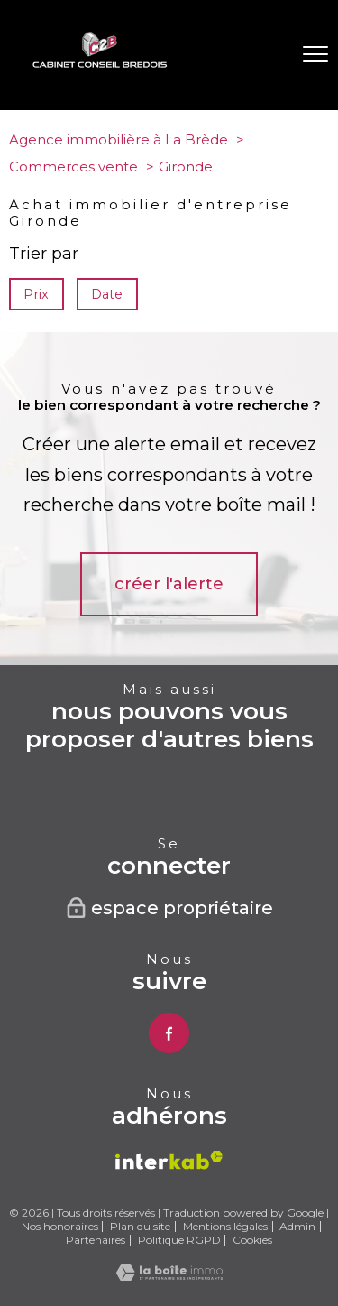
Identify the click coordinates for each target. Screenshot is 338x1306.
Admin (297, 1226)
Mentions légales (225, 1226)
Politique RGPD (179, 1239)
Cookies (252, 1240)
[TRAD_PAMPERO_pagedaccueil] (100, 63)
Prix (36, 294)
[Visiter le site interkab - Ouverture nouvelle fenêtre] (169, 1160)
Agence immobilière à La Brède (118, 139)
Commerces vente (73, 166)
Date (107, 294)
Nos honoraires (60, 1226)
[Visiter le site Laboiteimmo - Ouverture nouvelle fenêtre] (169, 1275)
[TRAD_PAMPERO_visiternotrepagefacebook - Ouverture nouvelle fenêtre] (169, 1033)
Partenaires (95, 1239)
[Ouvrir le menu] (315, 55)
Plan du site (140, 1226)
